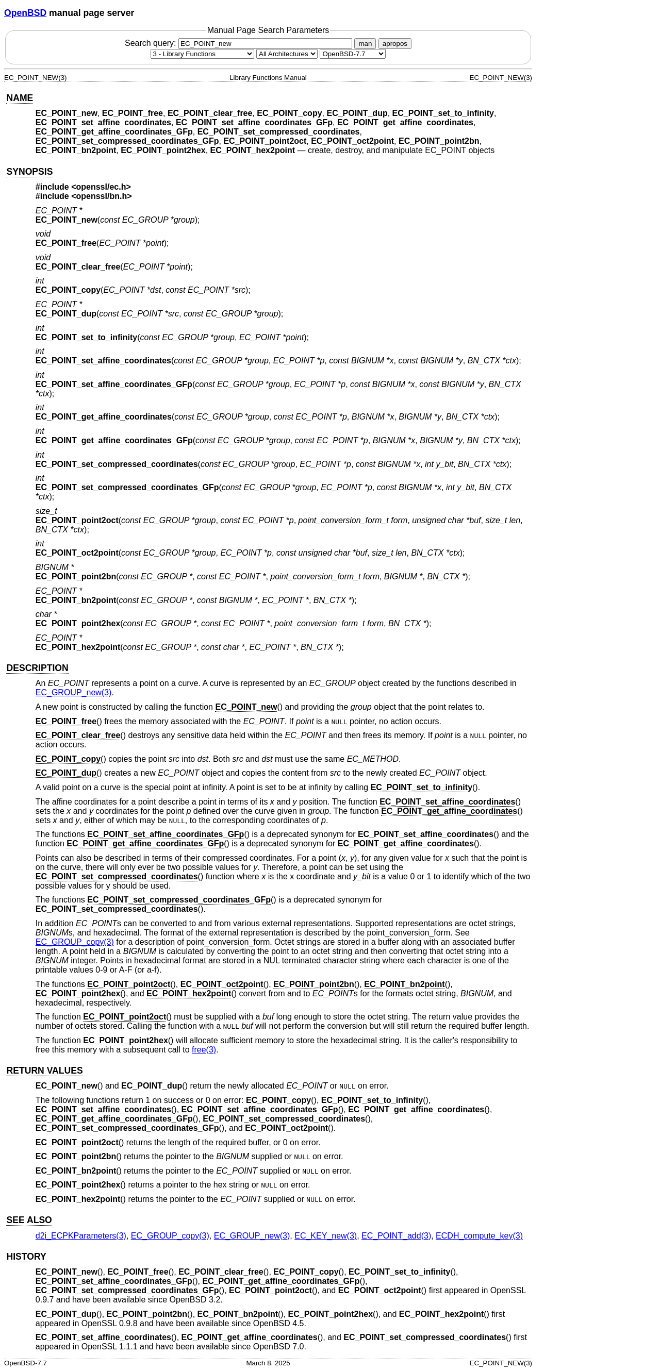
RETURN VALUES (44, 1070)
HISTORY (26, 1256)
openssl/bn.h (101, 196)
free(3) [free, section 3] (204, 1049)
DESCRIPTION (37, 668)
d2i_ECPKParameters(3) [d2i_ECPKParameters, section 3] (81, 1235)
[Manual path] (353, 54)
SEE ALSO (29, 1220)
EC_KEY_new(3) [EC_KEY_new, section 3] (325, 1235)
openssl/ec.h (101, 186)
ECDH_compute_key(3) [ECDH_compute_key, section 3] (479, 1235)
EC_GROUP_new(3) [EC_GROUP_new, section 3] (74, 692)
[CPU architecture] (287, 54)
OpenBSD (25, 13)
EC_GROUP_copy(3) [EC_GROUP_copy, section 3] (75, 942)
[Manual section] (202, 54)
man (365, 43)
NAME (19, 98)
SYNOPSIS (29, 171)
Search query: (240, 43)
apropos (395, 43)
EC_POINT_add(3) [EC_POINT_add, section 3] (396, 1235)
